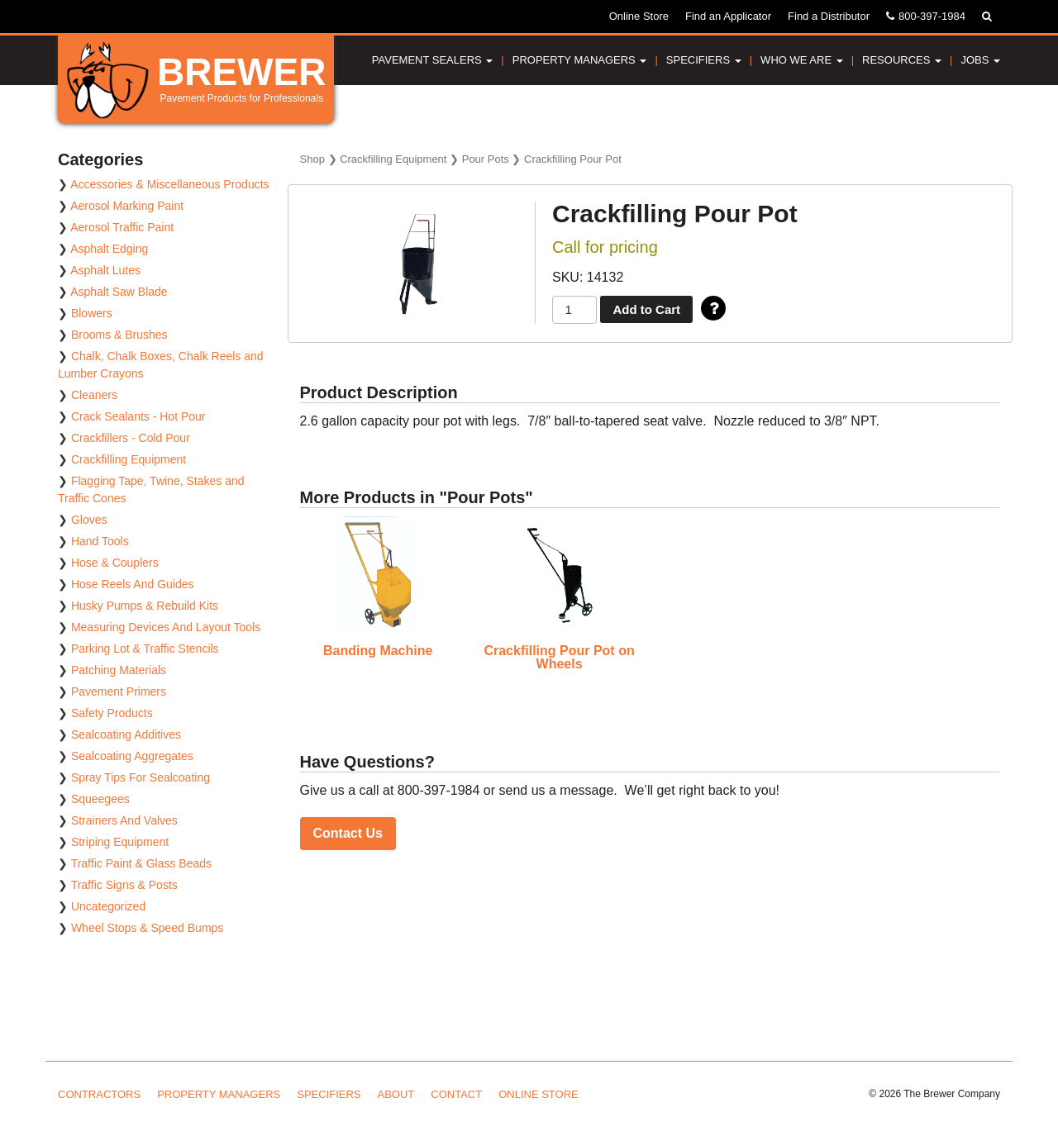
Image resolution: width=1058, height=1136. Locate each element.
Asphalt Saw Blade (119, 291)
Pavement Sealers (432, 60)
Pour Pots (485, 159)
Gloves (89, 519)
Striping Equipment (120, 841)
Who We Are (801, 60)
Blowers (91, 313)
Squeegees (100, 799)
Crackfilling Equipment (393, 159)
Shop (312, 159)
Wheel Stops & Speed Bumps (147, 927)
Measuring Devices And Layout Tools (165, 627)
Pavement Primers (118, 691)
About (396, 1094)
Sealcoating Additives (126, 734)
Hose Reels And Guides (132, 584)
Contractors (99, 1094)
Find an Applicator (728, 16)
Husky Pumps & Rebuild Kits (144, 605)
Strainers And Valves (124, 820)
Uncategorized (108, 906)
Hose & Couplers (115, 562)
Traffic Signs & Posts (124, 884)
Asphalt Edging (109, 248)
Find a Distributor (829, 16)
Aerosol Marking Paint (126, 205)
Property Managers (579, 60)
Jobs (980, 60)
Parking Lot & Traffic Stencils (145, 648)
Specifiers (703, 60)
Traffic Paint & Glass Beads (141, 863)
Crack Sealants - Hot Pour (138, 416)
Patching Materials (118, 670)
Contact (456, 1094)
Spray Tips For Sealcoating (140, 777)
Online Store (639, 16)
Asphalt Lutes (105, 270)
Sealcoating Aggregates (132, 756)
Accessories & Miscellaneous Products (169, 184)
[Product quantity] (574, 310)
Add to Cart (646, 309)
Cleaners (94, 395)
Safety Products (112, 713)
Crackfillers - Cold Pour (130, 437)
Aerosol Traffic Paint (122, 227)
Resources (901, 60)
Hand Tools (100, 541)
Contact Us (348, 833)
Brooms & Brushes (119, 334)
